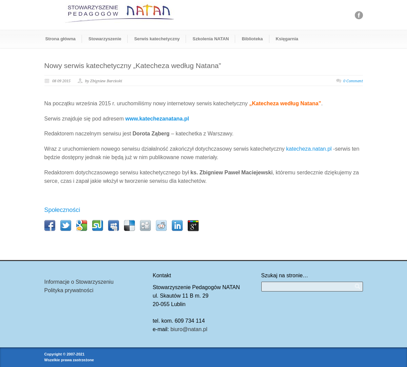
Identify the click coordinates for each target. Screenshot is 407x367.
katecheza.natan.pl (308, 149)
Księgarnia (287, 38)
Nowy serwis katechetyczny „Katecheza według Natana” (132, 65)
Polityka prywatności (69, 290)
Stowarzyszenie (104, 38)
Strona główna (60, 38)
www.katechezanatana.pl (157, 119)
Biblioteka (252, 38)
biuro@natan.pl (188, 329)
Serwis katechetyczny (157, 38)
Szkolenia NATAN (210, 38)
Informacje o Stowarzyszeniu (79, 282)
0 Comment (353, 81)
